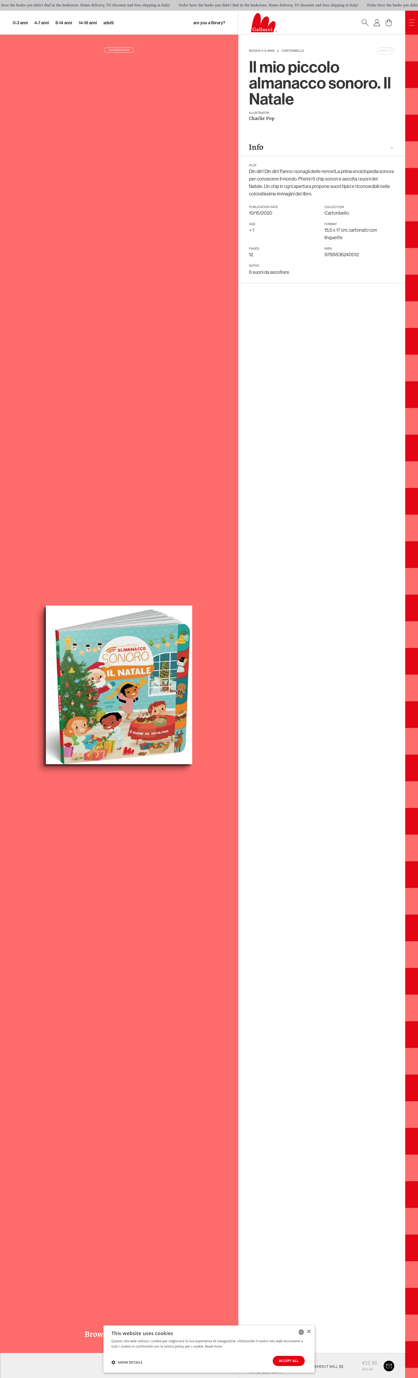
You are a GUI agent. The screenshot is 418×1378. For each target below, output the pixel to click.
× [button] (309, 1332)
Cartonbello (293, 51)
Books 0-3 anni (262, 51)
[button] (127, 1362)
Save (386, 51)
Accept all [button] (289, 1361)
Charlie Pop (262, 119)
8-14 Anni (63, 22)
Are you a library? (209, 22)
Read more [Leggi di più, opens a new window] (213, 1346)
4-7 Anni (41, 22)
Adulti (108, 22)
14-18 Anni (88, 22)
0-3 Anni (20, 22)
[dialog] (209, 1349)
